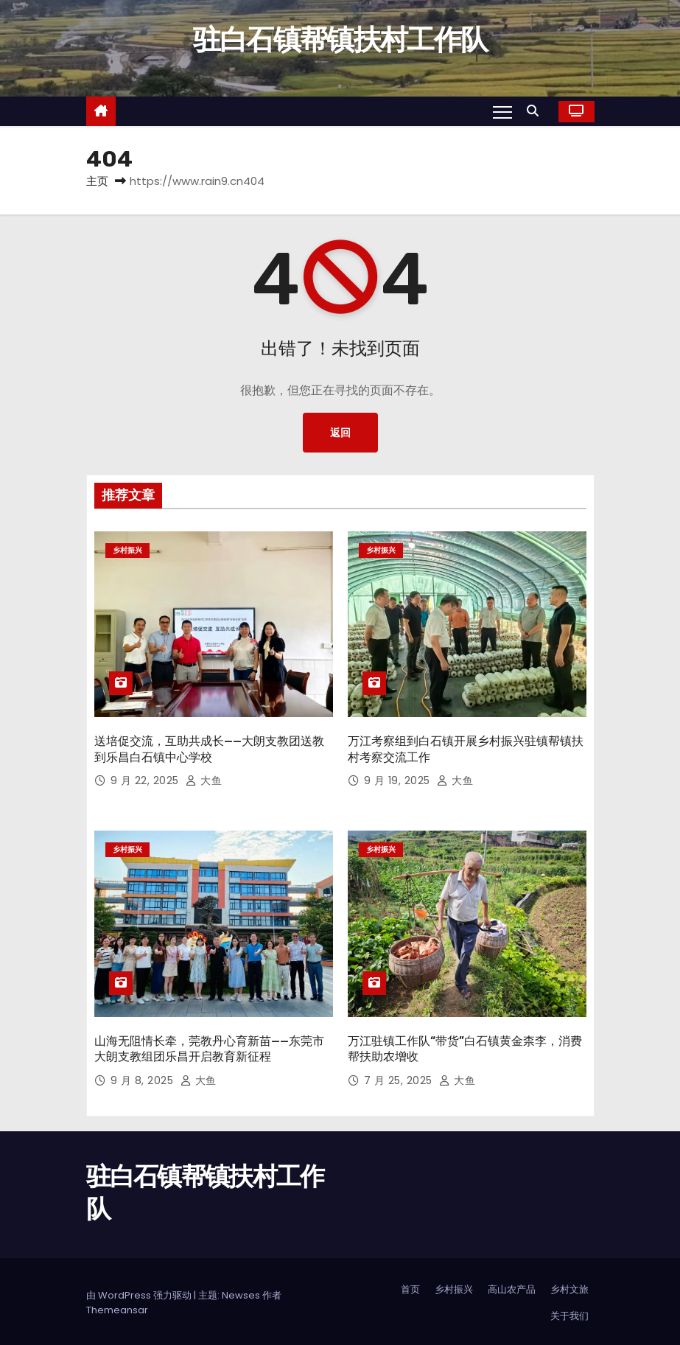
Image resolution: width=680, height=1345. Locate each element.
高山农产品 (512, 1286)
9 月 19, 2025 (399, 779)
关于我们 (569, 1313)
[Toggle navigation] (502, 111)
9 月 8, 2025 (144, 1076)
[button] (536, 111)
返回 (340, 432)
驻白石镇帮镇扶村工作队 (340, 40)
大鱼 (204, 779)
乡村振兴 (127, 550)
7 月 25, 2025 (400, 1076)
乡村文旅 (569, 1286)
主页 (97, 181)
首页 (410, 1286)
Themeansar (117, 1307)
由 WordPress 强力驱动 (140, 1292)
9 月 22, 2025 (147, 779)
